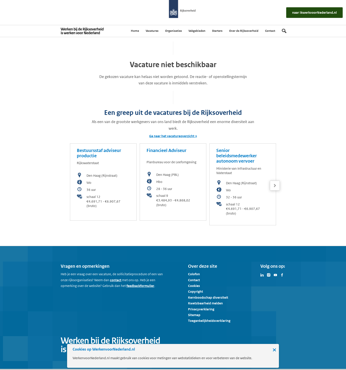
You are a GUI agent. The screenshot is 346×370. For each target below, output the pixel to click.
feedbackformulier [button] (140, 286)
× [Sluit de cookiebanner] (274, 350)
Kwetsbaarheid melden (205, 303)
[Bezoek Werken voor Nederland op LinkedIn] (262, 274)
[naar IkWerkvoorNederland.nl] (314, 12)
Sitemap (194, 315)
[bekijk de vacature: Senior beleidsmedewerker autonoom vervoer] (242, 184)
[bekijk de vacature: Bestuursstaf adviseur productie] (103, 182)
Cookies (194, 286)
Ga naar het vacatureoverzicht (171, 136)
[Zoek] (284, 31)
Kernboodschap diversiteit (208, 297)
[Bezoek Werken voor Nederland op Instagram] (268, 274)
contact (115, 280)
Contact (194, 280)
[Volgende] (275, 186)
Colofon (194, 274)
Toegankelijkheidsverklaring (209, 321)
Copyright (195, 291)
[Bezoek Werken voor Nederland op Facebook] (282, 274)
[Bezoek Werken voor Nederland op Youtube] (275, 274)
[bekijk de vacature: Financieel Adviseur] (173, 182)
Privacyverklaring (201, 309)
